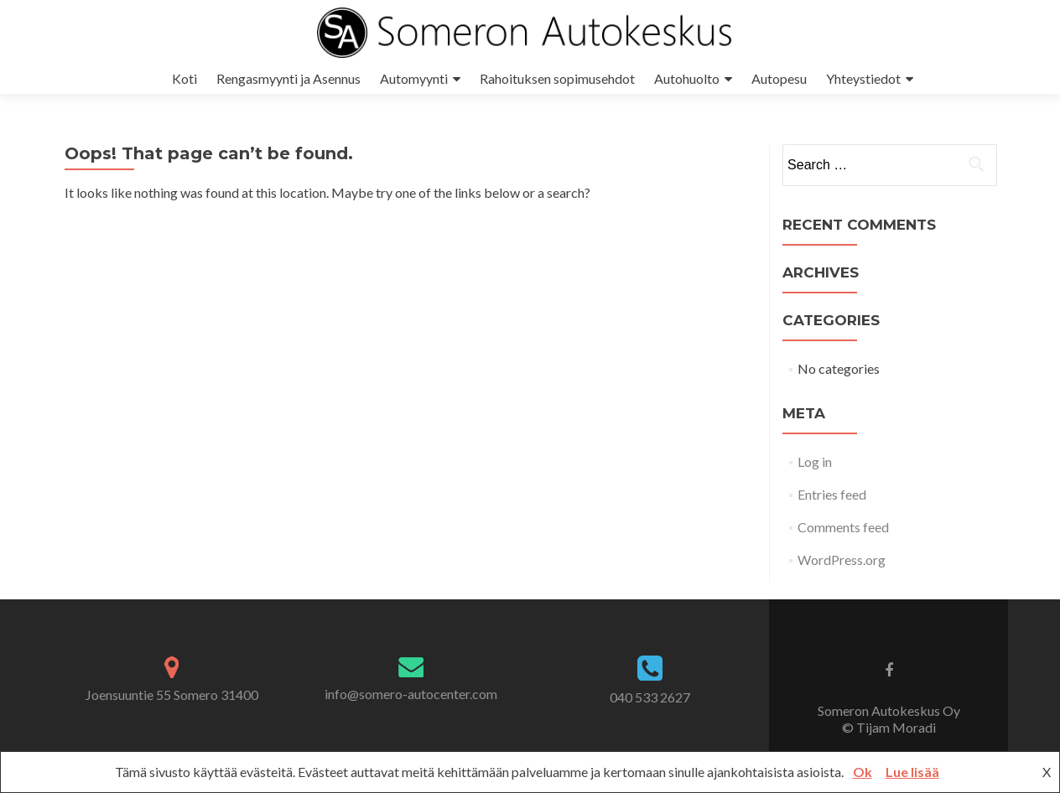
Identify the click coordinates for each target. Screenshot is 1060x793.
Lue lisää (912, 772)
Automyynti (414, 78)
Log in (815, 461)
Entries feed (832, 494)
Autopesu (779, 78)
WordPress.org (842, 560)
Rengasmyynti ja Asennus (288, 78)
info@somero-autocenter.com (411, 694)
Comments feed (843, 527)
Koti (184, 78)
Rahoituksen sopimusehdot (557, 78)
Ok (862, 772)
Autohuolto (687, 78)
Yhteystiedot (863, 78)
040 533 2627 (650, 697)
